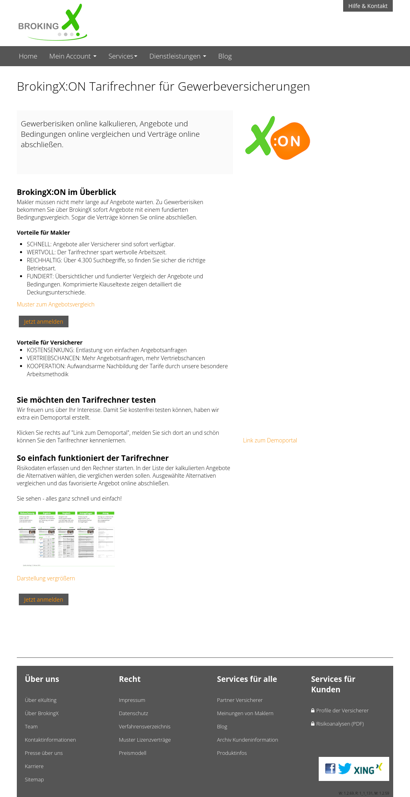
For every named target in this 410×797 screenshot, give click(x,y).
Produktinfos (232, 752)
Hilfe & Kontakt (368, 6)
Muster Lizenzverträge (145, 739)
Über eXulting (40, 700)
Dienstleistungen (177, 56)
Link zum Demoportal (270, 440)
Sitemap (34, 779)
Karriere (34, 766)
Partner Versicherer (240, 700)
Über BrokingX (41, 713)
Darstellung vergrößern (46, 578)
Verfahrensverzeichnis (145, 726)
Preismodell (133, 752)
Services (123, 56)
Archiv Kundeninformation (247, 739)
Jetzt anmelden (43, 321)
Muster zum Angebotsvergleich (55, 304)
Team (31, 726)
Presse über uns (44, 752)
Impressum (132, 700)
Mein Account (72, 56)
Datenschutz (133, 713)
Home (28, 56)
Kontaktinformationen (50, 739)
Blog (225, 56)
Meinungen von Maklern (245, 713)
